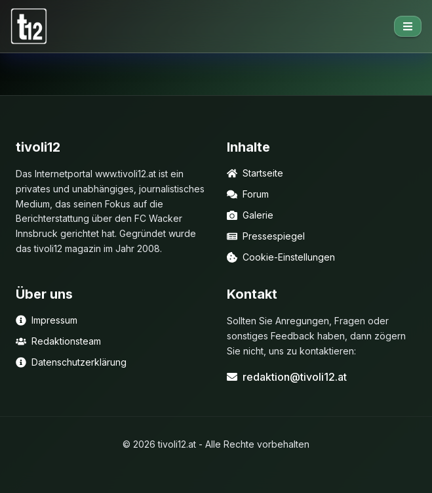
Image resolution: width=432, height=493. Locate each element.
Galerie (250, 215)
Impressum (46, 320)
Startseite (255, 173)
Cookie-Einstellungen (281, 257)
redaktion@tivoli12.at (287, 376)
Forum (248, 194)
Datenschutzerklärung (71, 362)
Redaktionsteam (58, 341)
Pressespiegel (266, 236)
